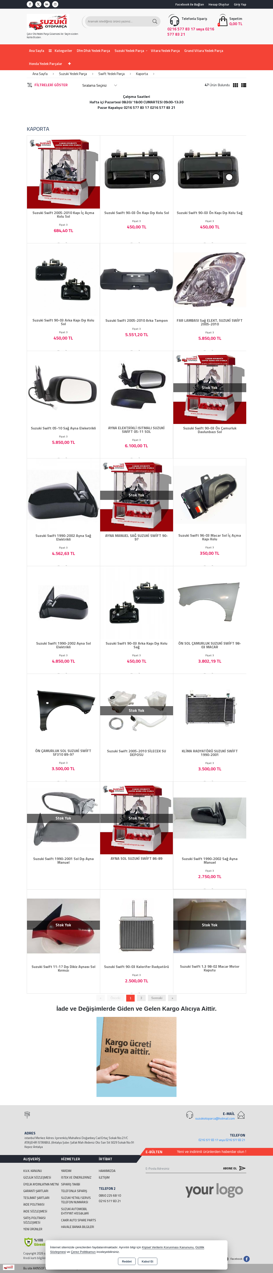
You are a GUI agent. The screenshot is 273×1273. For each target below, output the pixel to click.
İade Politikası (33, 1204)
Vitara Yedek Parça (165, 50)
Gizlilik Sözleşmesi (37, 1177)
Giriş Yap (240, 4)
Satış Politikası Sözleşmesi (34, 1220)
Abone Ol (233, 1168)
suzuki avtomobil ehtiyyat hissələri (75, 1211)
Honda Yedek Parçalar (45, 63)
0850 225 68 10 (110, 1195)
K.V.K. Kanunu (32, 1170)
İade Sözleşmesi (35, 1211)
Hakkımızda (107, 1170)
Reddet (126, 1261)
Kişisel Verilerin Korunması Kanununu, (168, 1247)
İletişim (104, 1177)
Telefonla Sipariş (74, 1191)
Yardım (66, 1170)
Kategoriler (60, 50)
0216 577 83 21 (110, 1200)
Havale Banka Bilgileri (77, 1227)
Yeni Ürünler (32, 1229)
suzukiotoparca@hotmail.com (215, 1118)
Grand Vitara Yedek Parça (203, 50)
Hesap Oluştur (219, 4)
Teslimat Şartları (36, 1197)
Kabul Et (147, 1261)
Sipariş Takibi (70, 1184)
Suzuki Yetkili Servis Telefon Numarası (76, 1200)
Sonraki (157, 998)
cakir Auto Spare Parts (78, 1220)
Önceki (115, 998)
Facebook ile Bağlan (189, 4)
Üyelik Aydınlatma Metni (41, 1184)
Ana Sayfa (36, 50)
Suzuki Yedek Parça (129, 50)
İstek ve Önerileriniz (76, 1177)
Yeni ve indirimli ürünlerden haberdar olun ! (211, 1152)
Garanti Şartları (35, 1191)
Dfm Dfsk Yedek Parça (93, 50)
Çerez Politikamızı (83, 1252)
